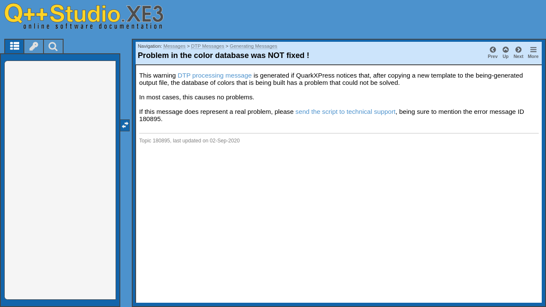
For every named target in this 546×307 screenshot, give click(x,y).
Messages (174, 46)
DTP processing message (215, 75)
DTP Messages (207, 46)
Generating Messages (253, 46)
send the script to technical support (346, 111)
